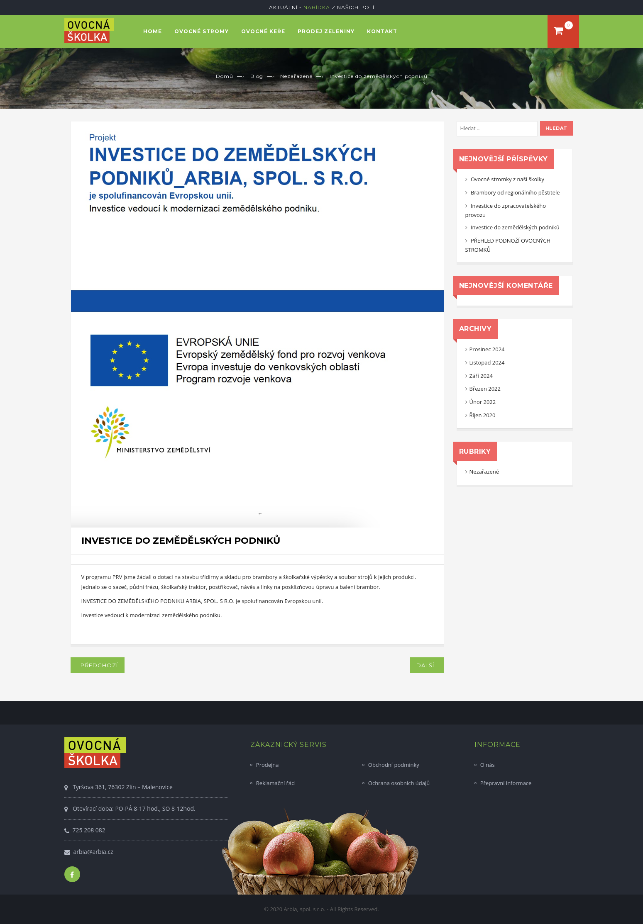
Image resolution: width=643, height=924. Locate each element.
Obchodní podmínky (393, 764)
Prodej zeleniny (326, 31)
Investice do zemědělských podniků (515, 227)
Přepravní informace (506, 783)
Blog (256, 76)
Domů (224, 76)
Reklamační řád (275, 783)
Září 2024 (481, 375)
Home (152, 31)
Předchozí (97, 665)
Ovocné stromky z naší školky (507, 179)
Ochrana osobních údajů (399, 783)
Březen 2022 (485, 388)
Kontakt (382, 31)
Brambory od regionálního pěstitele (515, 192)
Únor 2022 (482, 402)
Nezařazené (296, 76)
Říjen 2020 (482, 415)
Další (427, 665)
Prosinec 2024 (487, 349)
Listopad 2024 (487, 362)
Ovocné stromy (201, 31)
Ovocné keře (263, 31)
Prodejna (267, 764)
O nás (487, 764)
